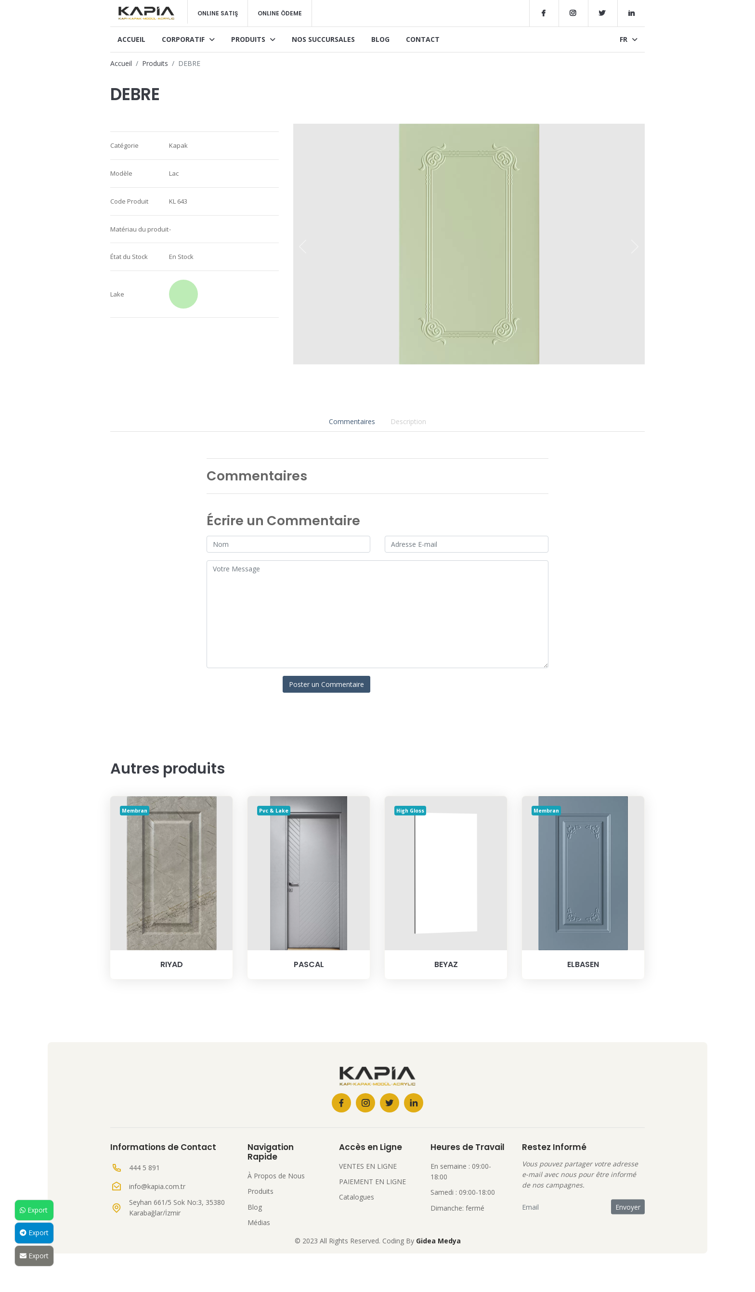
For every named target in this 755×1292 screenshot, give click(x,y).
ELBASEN (583, 964)
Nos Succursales (323, 39)
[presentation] (303, 246)
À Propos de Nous (276, 1175)
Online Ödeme (280, 13)
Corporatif (188, 39)
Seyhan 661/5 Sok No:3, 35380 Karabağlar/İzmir (177, 1207)
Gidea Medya (438, 1240)
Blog (380, 39)
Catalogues (356, 1197)
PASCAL (309, 964)
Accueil (131, 39)
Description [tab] (408, 421)
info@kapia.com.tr (157, 1186)
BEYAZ (446, 964)
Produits (253, 39)
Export (34, 1209)
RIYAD (171, 964)
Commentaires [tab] (352, 421)
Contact (423, 39)
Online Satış (217, 13)
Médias (258, 1222)
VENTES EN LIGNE (368, 1166)
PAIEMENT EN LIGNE (372, 1181)
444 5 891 (144, 1167)
